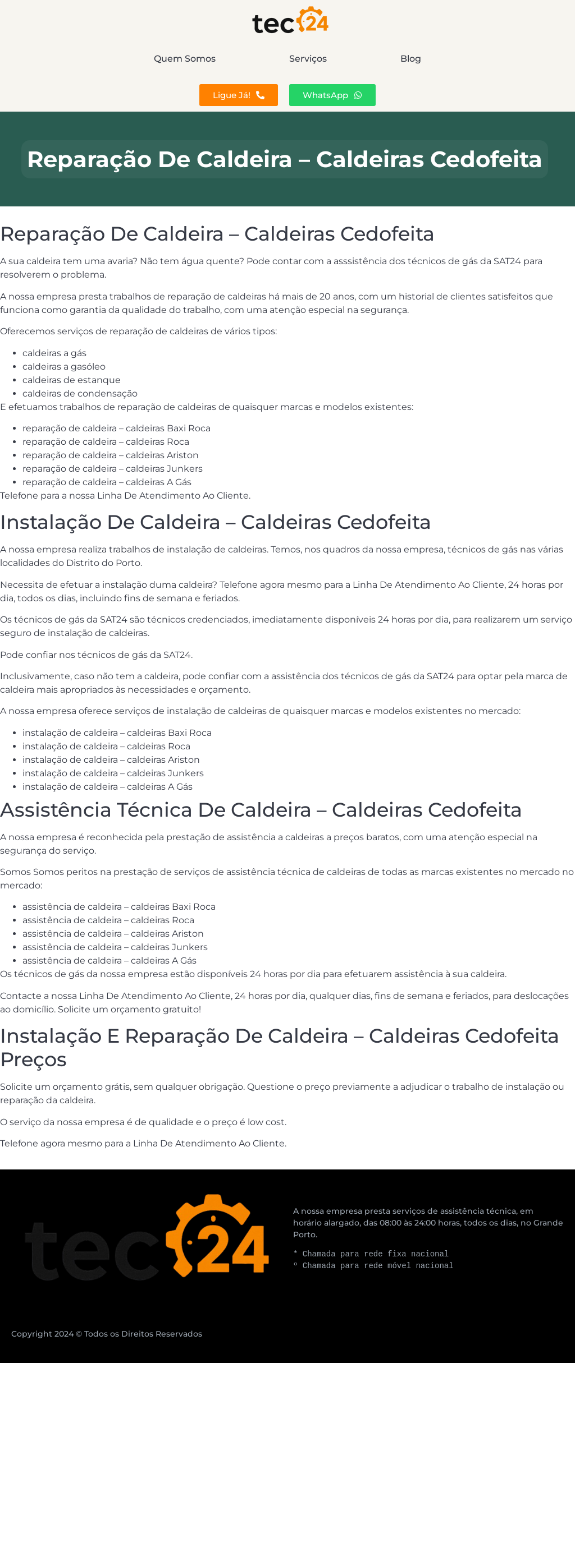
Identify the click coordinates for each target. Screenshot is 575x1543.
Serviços (308, 58)
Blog (488, 58)
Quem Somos (107, 58)
